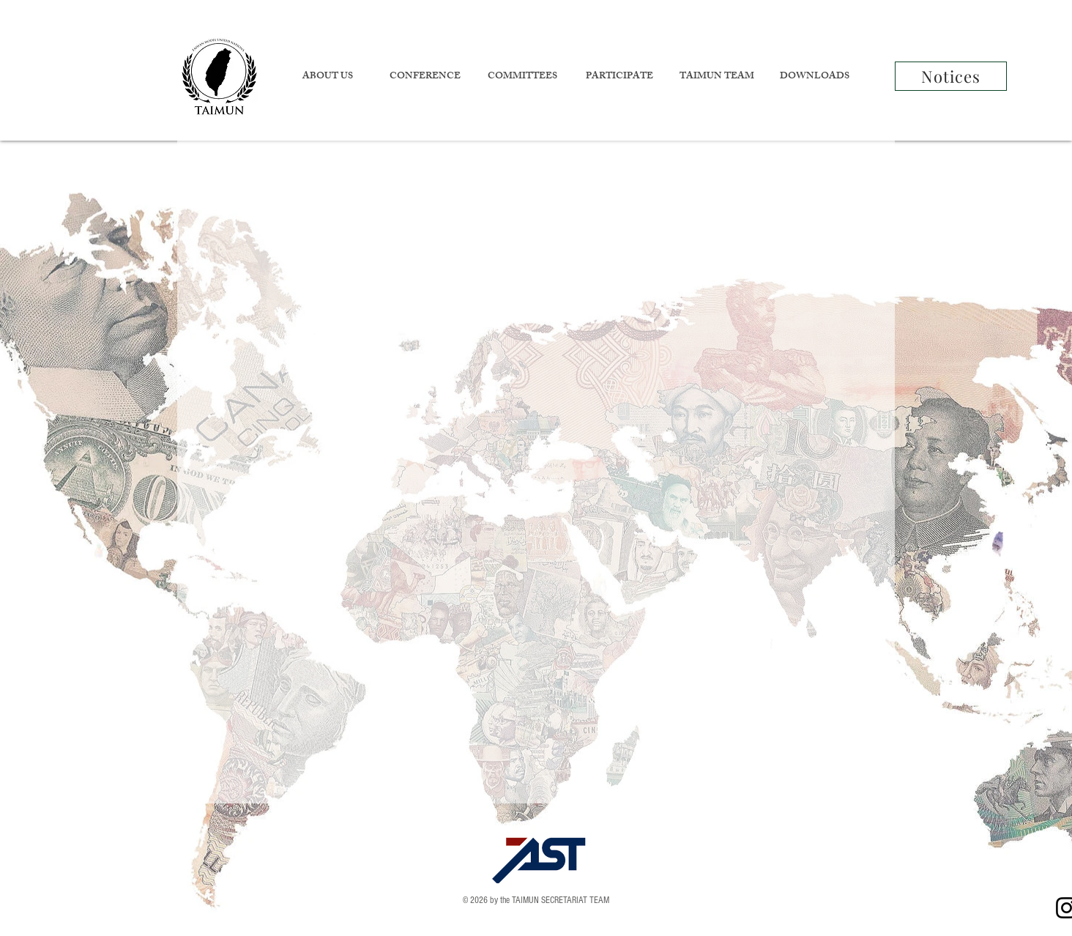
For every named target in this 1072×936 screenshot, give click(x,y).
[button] (327, 77)
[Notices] (951, 76)
